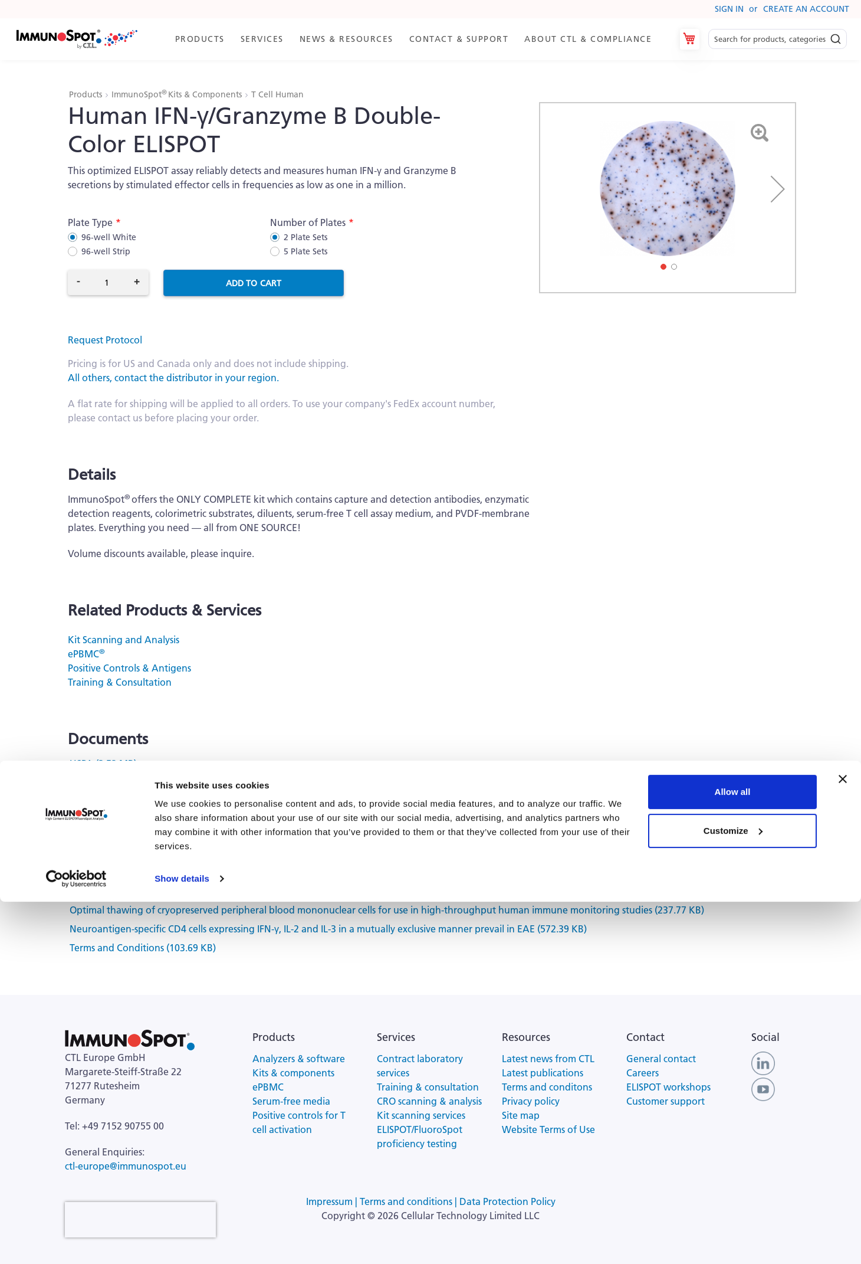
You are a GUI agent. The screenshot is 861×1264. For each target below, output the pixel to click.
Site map (521, 1115)
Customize (733, 1192)
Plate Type (90, 222)
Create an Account (806, 9)
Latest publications (542, 1073)
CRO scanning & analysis (429, 1101)
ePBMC (86, 654)
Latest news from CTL (548, 1059)
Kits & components (293, 1073)
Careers (642, 1073)
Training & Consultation (120, 682)
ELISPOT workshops (668, 1087)
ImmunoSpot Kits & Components (177, 94)
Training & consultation (428, 1087)
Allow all (733, 1154)
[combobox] (777, 39)
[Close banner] (843, 1141)
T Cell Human (277, 94)
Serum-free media (291, 1101)
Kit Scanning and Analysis (123, 640)
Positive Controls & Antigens (129, 668)
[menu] (413, 39)
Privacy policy (531, 1101)
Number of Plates (308, 222)
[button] (778, 189)
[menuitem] (199, 39)
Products (86, 94)
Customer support (665, 1101)
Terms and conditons (547, 1087)
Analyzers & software (298, 1059)
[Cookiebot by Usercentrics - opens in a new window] (76, 1241)
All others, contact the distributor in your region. (173, 378)
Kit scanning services (421, 1115)
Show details (182, 1241)
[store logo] (76, 39)
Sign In (729, 9)
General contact (661, 1059)
